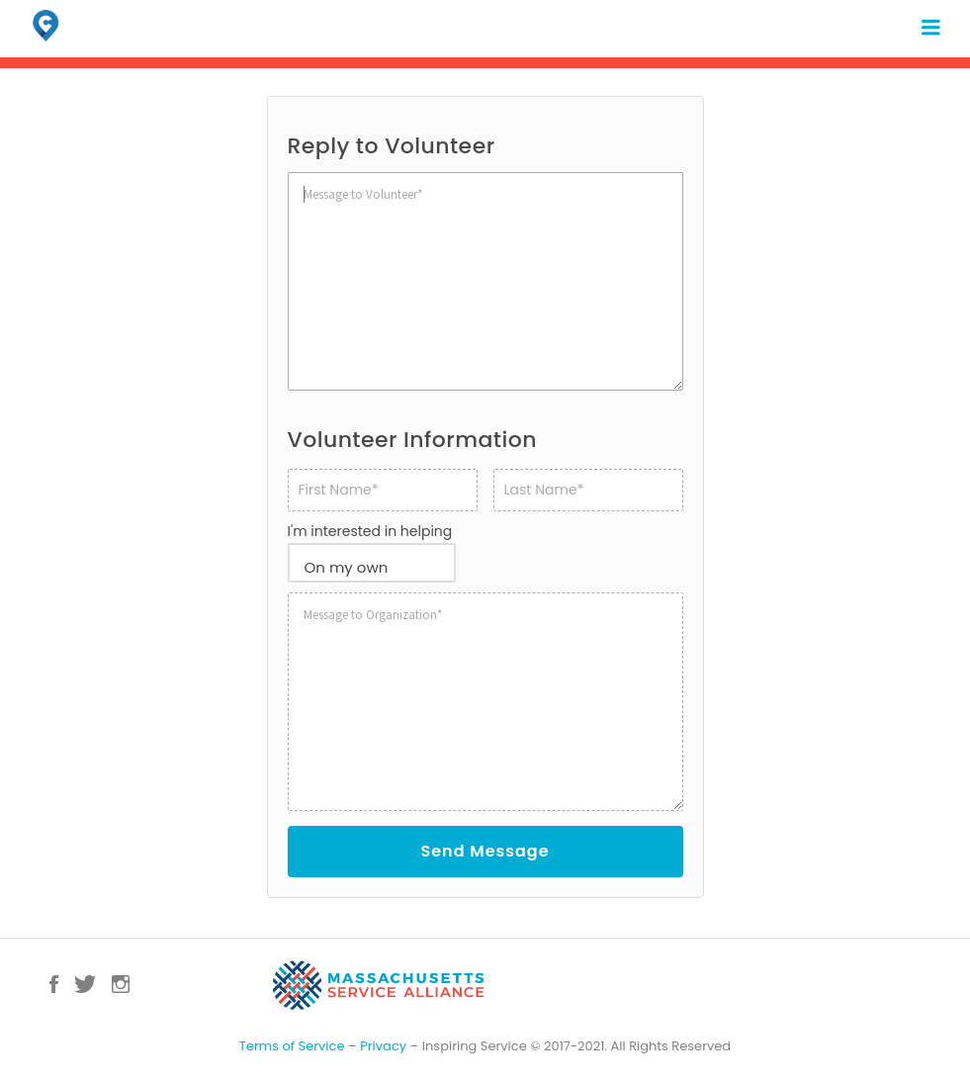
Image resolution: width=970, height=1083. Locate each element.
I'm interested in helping (370, 531)
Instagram (121, 984)
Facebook (53, 984)
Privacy (383, 1046)
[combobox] (372, 563)
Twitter (85, 984)
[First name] (383, 490)
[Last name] (588, 490)
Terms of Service (292, 1046)
